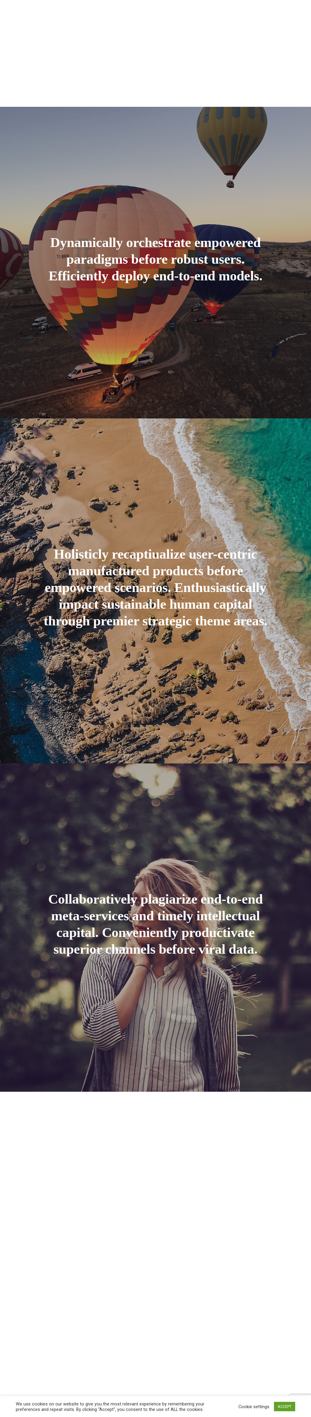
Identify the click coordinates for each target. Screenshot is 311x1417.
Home (55, 9)
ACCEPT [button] (285, 1406)
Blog (253, 9)
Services (116, 9)
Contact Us (284, 9)
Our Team (152, 9)
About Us (83, 9)
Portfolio (224, 9)
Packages (186, 9)
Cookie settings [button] (253, 1406)
